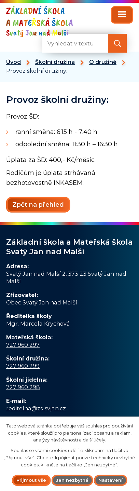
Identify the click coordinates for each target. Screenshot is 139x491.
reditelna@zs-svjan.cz (36, 408)
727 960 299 (23, 366)
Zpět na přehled (38, 204)
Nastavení (110, 480)
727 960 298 (23, 387)
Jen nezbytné (72, 480)
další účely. (94, 439)
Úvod (13, 61)
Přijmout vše (31, 480)
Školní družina (55, 61)
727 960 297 (23, 344)
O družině (102, 61)
